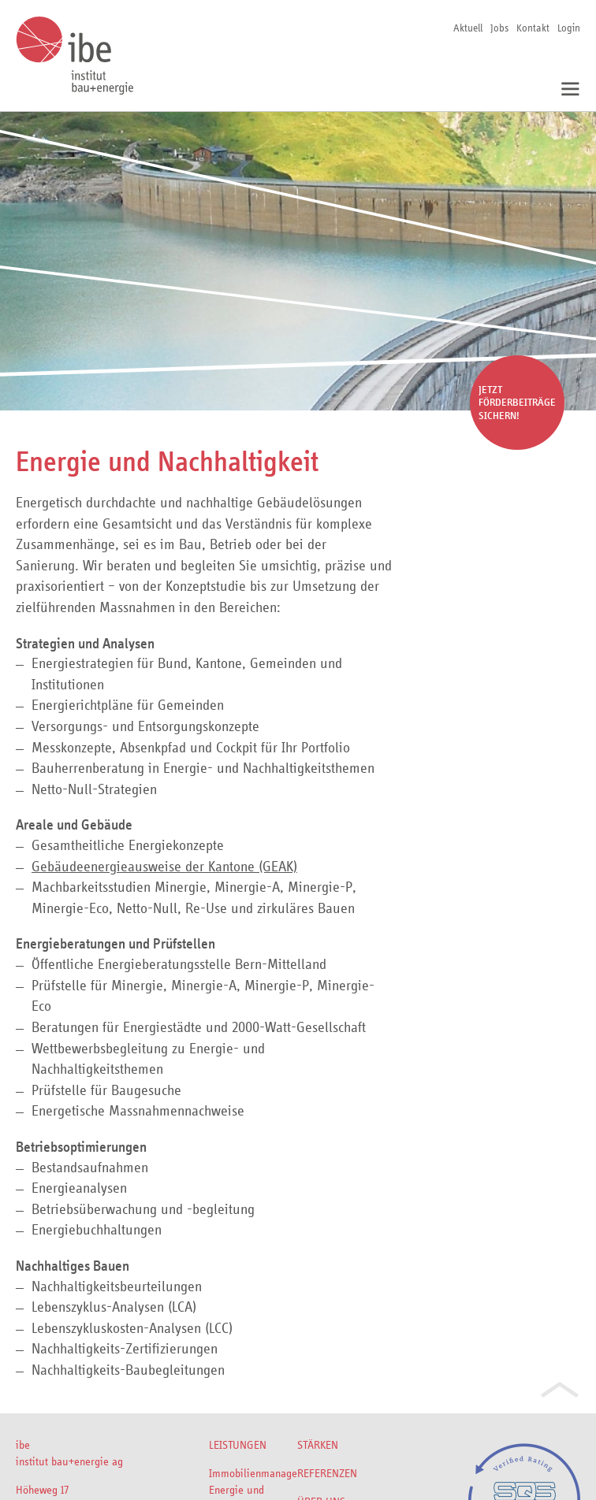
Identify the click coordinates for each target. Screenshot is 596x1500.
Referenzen (327, 1473)
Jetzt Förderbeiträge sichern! (517, 402)
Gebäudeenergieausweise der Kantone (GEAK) (164, 866)
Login (568, 27)
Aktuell (467, 27)
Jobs (499, 27)
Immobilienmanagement (253, 1473)
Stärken (317, 1445)
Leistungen (237, 1445)
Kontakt (532, 27)
